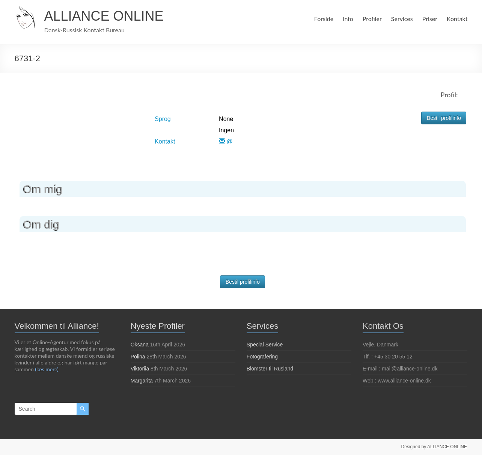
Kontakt (457, 18)
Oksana (140, 345)
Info (347, 18)
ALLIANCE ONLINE (104, 16)
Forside (322, 18)
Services (401, 18)
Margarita (142, 381)
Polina (138, 357)
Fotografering (262, 357)
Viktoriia (140, 369)
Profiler (370, 18)
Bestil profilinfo (444, 118)
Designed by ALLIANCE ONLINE (434, 446)
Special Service (265, 345)
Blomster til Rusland (270, 369)
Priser (430, 18)
